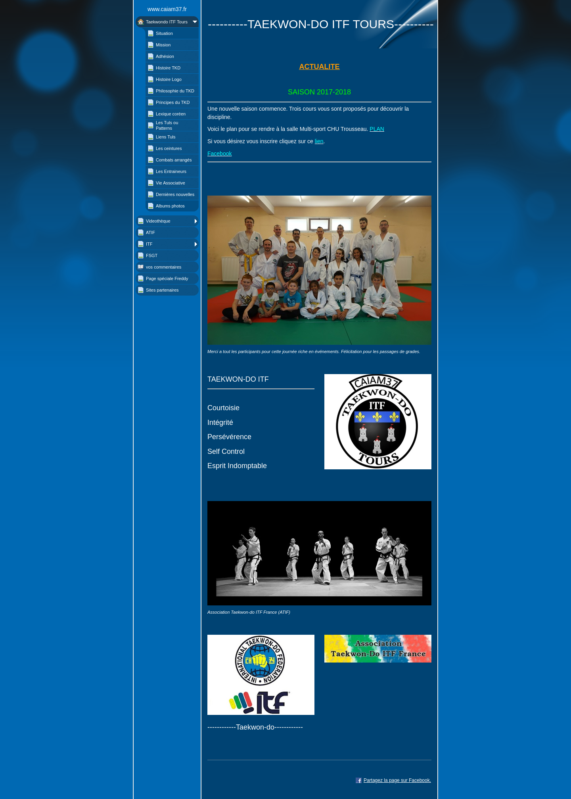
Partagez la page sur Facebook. (397, 780)
